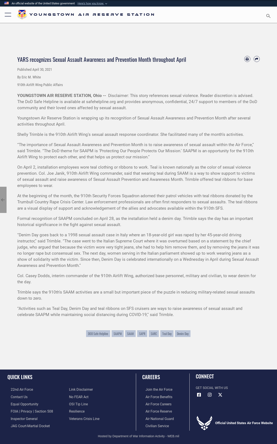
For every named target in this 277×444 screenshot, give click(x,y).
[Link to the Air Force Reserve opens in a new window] (155, 410)
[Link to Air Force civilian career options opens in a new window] (153, 424)
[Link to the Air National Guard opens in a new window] (155, 417)
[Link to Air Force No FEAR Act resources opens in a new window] (78, 396)
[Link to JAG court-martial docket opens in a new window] (26, 424)
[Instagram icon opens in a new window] (209, 395)
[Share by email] (257, 59)
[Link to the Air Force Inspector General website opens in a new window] (20, 417)
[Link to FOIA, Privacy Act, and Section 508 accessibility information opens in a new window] (27, 410)
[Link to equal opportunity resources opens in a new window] (20, 403)
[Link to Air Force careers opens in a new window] (155, 403)
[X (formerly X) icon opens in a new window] (220, 395)
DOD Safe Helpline (98, 333)
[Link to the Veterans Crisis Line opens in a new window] (84, 417)
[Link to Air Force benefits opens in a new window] (155, 396)
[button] (93, 3)
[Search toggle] (269, 14)
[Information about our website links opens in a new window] (80, 389)
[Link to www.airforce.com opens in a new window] (155, 389)
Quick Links (19, 377)
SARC (154, 333)
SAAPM (118, 333)
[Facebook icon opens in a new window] (199, 395)
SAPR (142, 333)
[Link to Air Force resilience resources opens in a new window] (76, 410)
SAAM (130, 333)
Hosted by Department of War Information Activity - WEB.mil (138, 434)
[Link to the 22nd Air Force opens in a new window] (18, 389)
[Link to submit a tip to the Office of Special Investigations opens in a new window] (78, 403)
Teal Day (166, 333)
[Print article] (247, 59)
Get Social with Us (212, 388)
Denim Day (183, 333)
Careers (151, 377)
